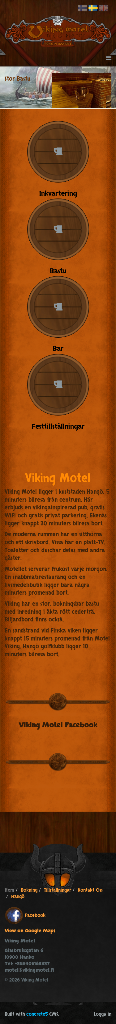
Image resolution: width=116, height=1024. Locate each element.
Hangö (17, 896)
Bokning (29, 890)
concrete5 (37, 1014)
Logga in (102, 1014)
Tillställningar (57, 890)
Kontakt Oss (90, 890)
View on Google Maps (30, 931)
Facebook (35, 915)
